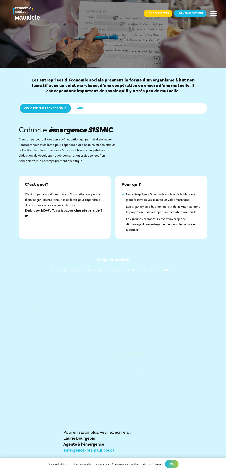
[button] (213, 13)
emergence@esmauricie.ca (89, 450)
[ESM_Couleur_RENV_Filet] (26, 13)
